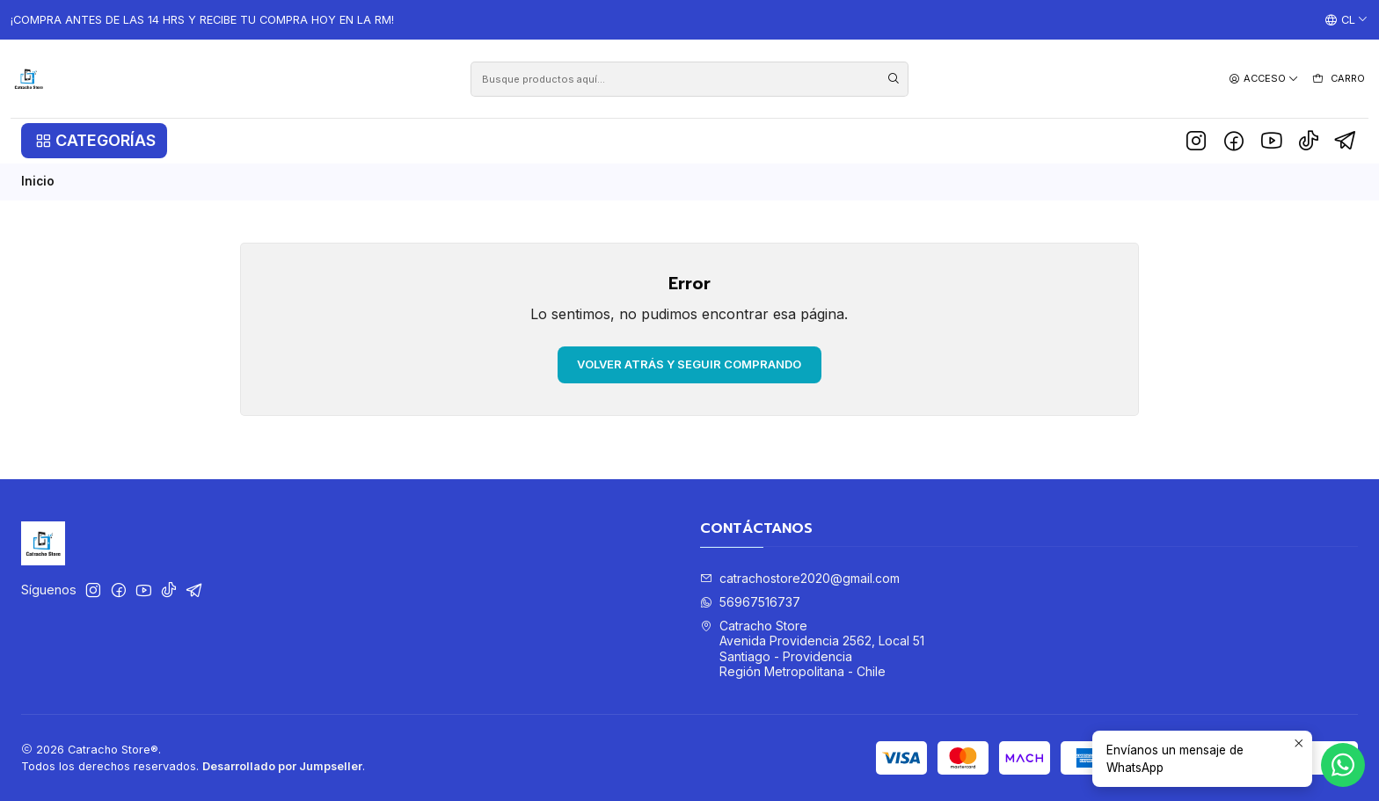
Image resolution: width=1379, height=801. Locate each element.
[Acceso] (1263, 79)
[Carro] (1338, 79)
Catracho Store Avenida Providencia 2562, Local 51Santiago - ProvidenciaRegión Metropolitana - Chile (812, 649)
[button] (94, 140)
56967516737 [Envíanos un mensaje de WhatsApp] (750, 601)
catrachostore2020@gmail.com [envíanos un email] (800, 578)
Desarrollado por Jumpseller (282, 766)
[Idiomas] (1346, 20)
